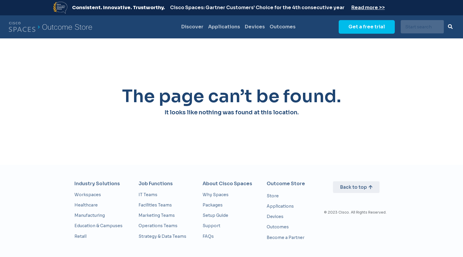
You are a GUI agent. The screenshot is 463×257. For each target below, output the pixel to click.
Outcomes (283, 27)
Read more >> (368, 7)
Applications (224, 27)
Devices (255, 27)
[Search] (450, 26)
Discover (192, 27)
